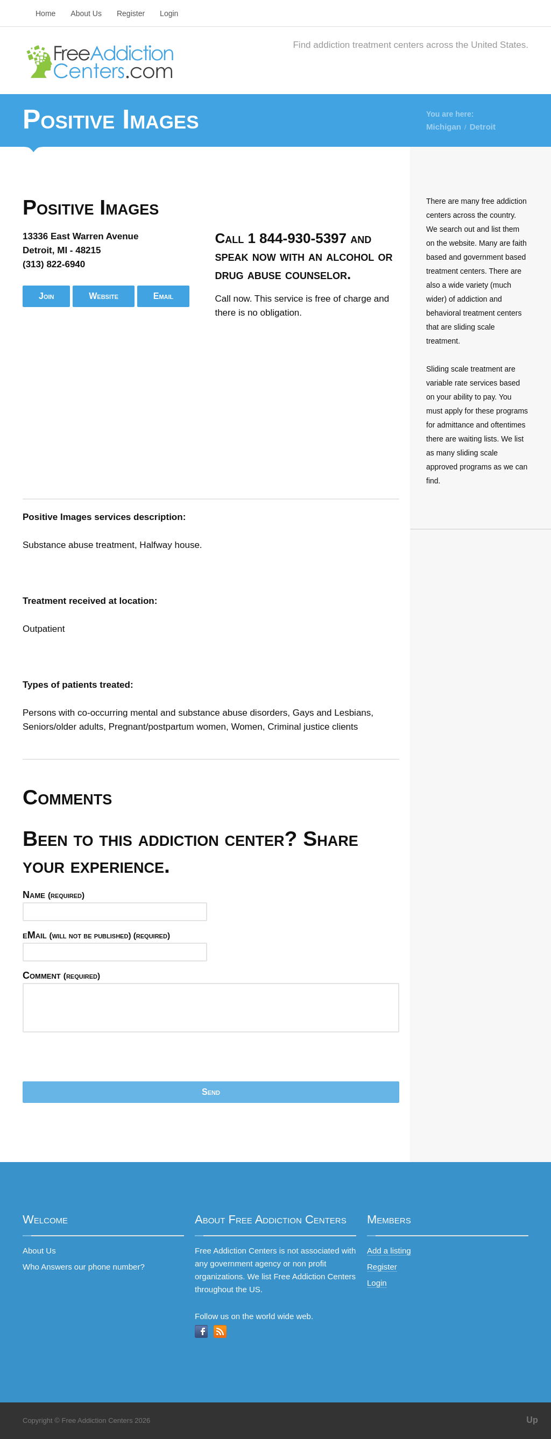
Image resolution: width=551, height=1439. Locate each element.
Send (211, 1091)
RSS (220, 1331)
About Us (86, 13)
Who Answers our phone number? (84, 1266)
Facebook (201, 1331)
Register (131, 13)
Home (45, 13)
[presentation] (104, 1060)
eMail (96, 935)
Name (53, 894)
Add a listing (389, 1250)
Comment (61, 975)
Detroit (483, 126)
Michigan (443, 126)
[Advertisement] (211, 409)
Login (169, 13)
